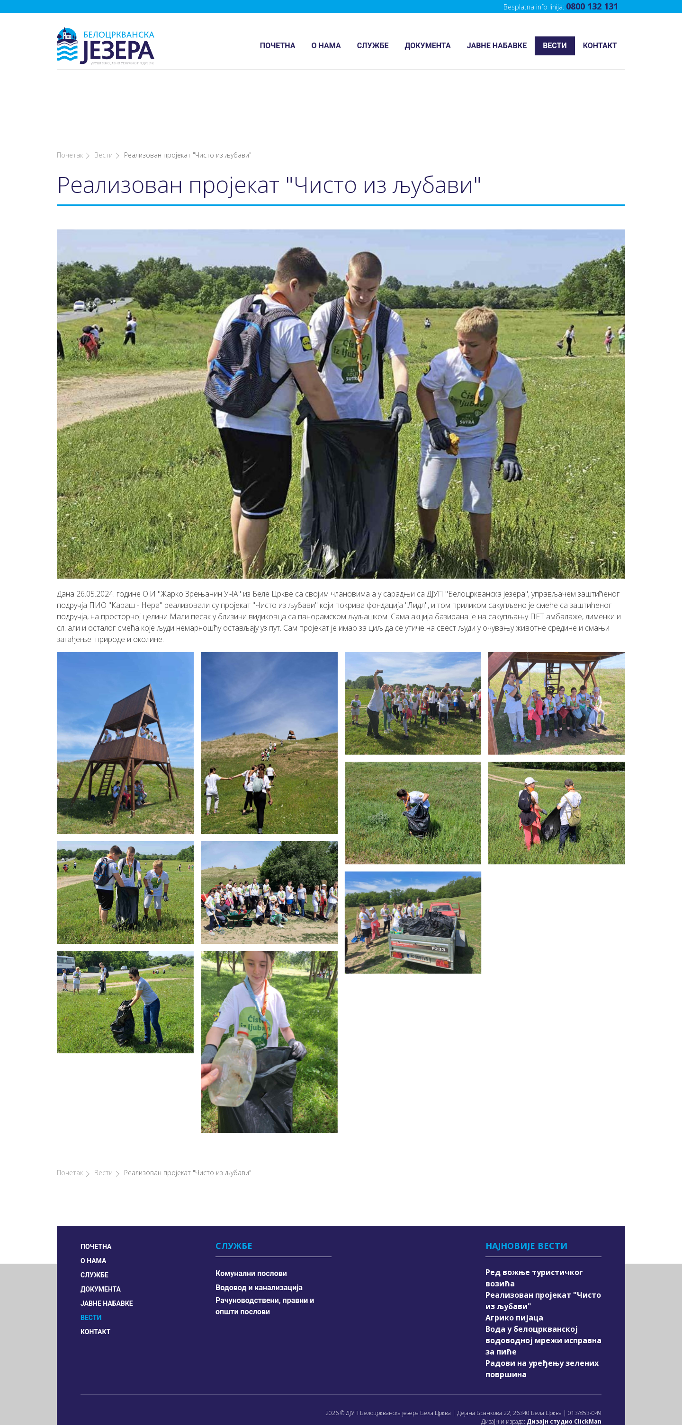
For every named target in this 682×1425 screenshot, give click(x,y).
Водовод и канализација (259, 1232)
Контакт (600, 45)
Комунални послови (251, 1218)
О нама (326, 45)
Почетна (278, 45)
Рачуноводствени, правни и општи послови (264, 1250)
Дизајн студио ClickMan (564, 1366)
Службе (373, 45)
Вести (555, 45)
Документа (428, 45)
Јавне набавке (497, 45)
